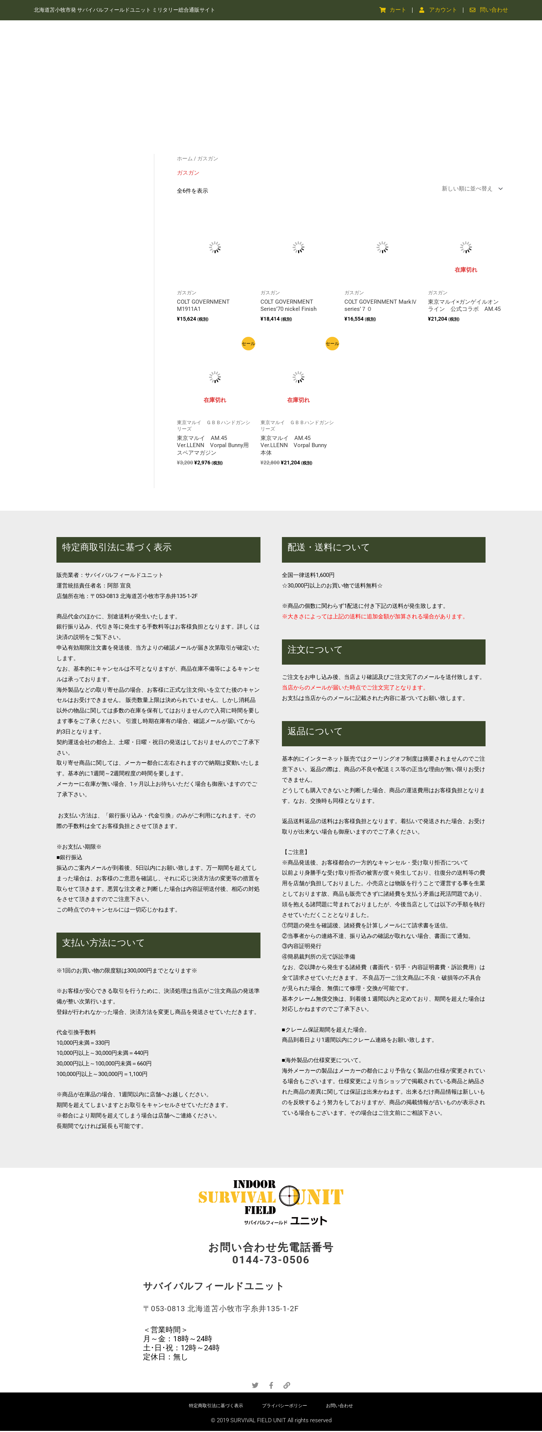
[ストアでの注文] (470, 189)
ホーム (185, 158)
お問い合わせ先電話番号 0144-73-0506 (271, 1253)
